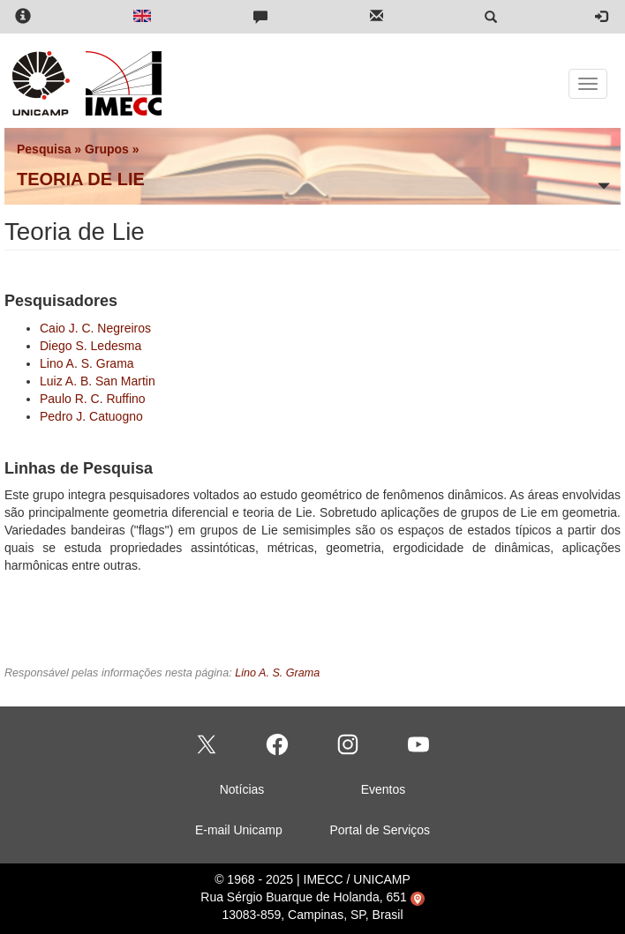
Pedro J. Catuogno (91, 416)
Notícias (242, 789)
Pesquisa (44, 149)
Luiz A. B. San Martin (97, 381)
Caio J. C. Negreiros (95, 328)
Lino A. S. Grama (87, 363)
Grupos (107, 149)
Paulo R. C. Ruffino (93, 399)
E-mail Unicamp (238, 830)
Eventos (383, 789)
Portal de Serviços (379, 830)
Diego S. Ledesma (90, 346)
